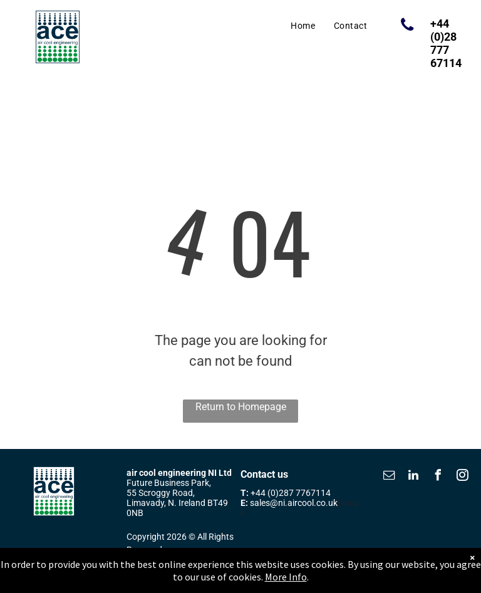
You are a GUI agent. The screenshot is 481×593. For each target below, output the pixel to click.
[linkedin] (413, 477)
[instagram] (462, 477)
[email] (389, 477)
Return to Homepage (240, 407)
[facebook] (438, 477)
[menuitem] (302, 26)
